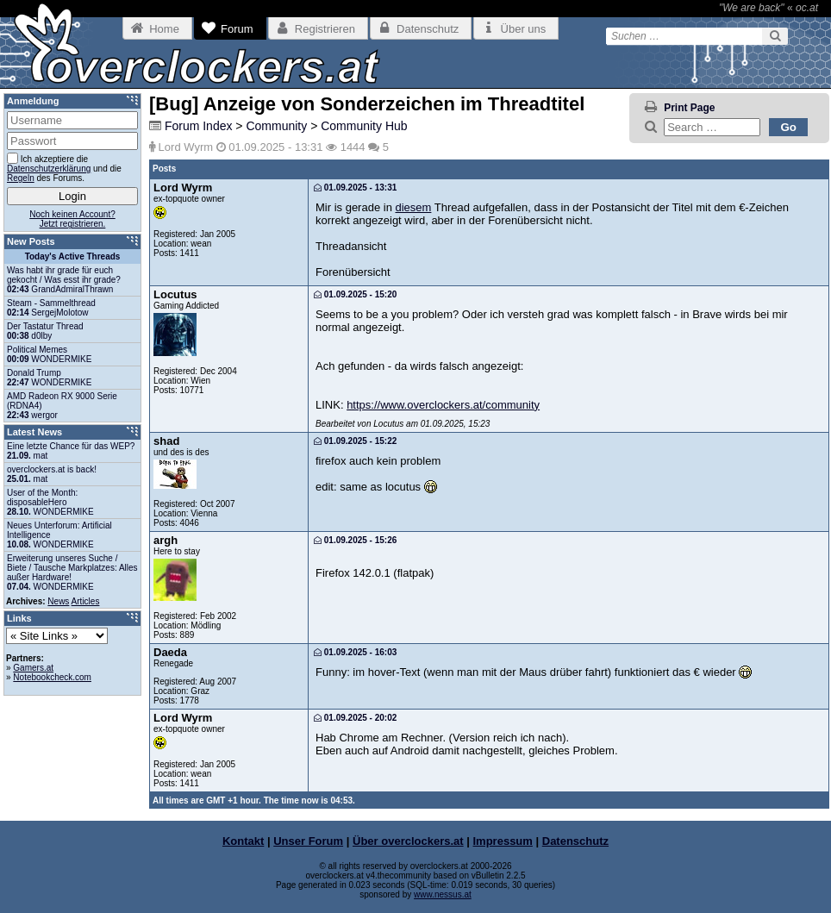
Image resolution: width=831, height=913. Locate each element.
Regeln (20, 178)
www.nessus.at (443, 894)
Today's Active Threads (73, 256)
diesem (413, 207)
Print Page (689, 108)
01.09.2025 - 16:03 (355, 652)
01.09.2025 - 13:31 (355, 187)
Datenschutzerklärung (49, 168)
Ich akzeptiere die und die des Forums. (64, 168)
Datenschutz (575, 841)
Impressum (503, 841)
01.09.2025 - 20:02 (355, 717)
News (58, 601)
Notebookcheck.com (52, 677)
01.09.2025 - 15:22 (355, 441)
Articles (86, 601)
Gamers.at (33, 667)
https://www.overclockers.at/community (443, 404)
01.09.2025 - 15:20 (355, 294)
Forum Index (199, 126)
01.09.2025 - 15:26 (355, 540)
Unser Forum (308, 841)
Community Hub (364, 126)
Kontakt (243, 841)
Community (276, 126)
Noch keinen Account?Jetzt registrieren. (72, 218)
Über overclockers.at (408, 841)
